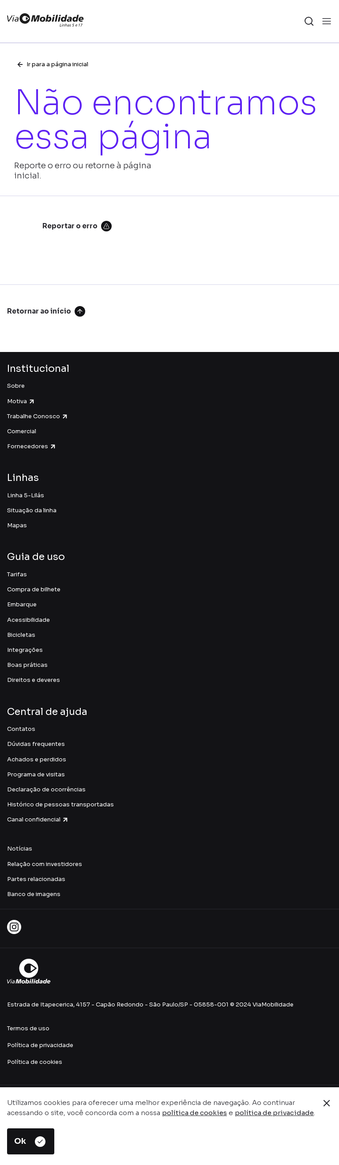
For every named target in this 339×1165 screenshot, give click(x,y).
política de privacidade (274, 1112)
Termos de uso (28, 1028)
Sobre (16, 386)
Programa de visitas (36, 774)
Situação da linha (31, 510)
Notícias (19, 848)
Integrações (25, 650)
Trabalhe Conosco (37, 416)
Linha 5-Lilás (25, 495)
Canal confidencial (38, 819)
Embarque (22, 604)
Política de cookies (34, 1062)
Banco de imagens (33, 894)
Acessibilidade (28, 620)
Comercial (21, 431)
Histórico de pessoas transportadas (60, 804)
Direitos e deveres (33, 680)
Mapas (17, 525)
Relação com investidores (44, 864)
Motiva (21, 401)
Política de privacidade (40, 1045)
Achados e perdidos (36, 759)
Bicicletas (21, 635)
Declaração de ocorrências (46, 789)
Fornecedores (31, 446)
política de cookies (194, 1112)
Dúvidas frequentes (36, 744)
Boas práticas (27, 665)
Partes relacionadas (36, 879)
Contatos (21, 729)
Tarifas (17, 574)
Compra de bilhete (33, 589)
